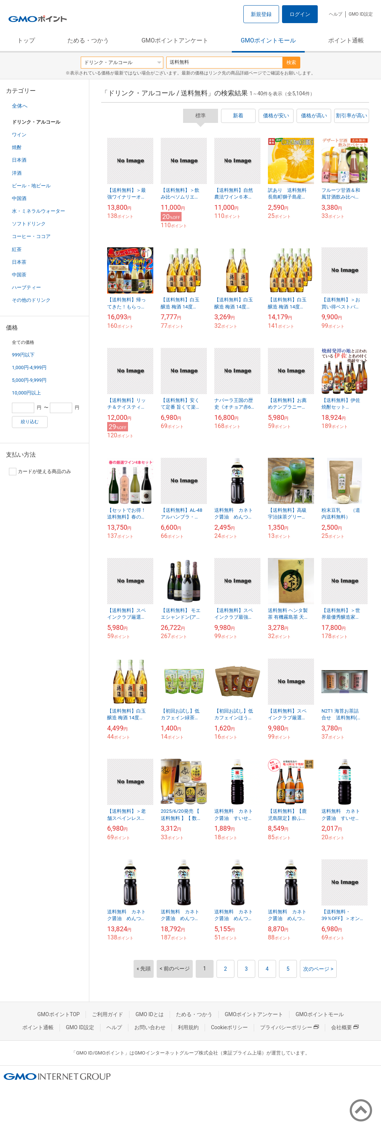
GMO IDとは (149, 1014)
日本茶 (19, 262)
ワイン (19, 134)
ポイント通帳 (346, 40)
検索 (291, 62)
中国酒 (19, 198)
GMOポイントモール (268, 40)
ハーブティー (26, 287)
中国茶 (19, 275)
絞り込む (30, 421)
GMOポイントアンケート (174, 40)
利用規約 (188, 1027)
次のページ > (318, 969)
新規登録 (261, 14)
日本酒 (19, 160)
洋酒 (17, 173)
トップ (26, 40)
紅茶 (17, 249)
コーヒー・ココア (31, 236)
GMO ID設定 (361, 14)
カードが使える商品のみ (40, 471)
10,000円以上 (26, 393)
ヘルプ (335, 14)
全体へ (20, 106)
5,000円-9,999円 (29, 380)
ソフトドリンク (29, 223)
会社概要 (345, 1027)
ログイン (299, 14)
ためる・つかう (88, 40)
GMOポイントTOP (58, 1014)
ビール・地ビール (31, 185)
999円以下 (23, 355)
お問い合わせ (150, 1027)
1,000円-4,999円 (29, 367)
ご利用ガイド (107, 1014)
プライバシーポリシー (289, 1027)
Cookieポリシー (229, 1027)
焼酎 (17, 147)
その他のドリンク (31, 300)
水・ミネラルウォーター (38, 211)
